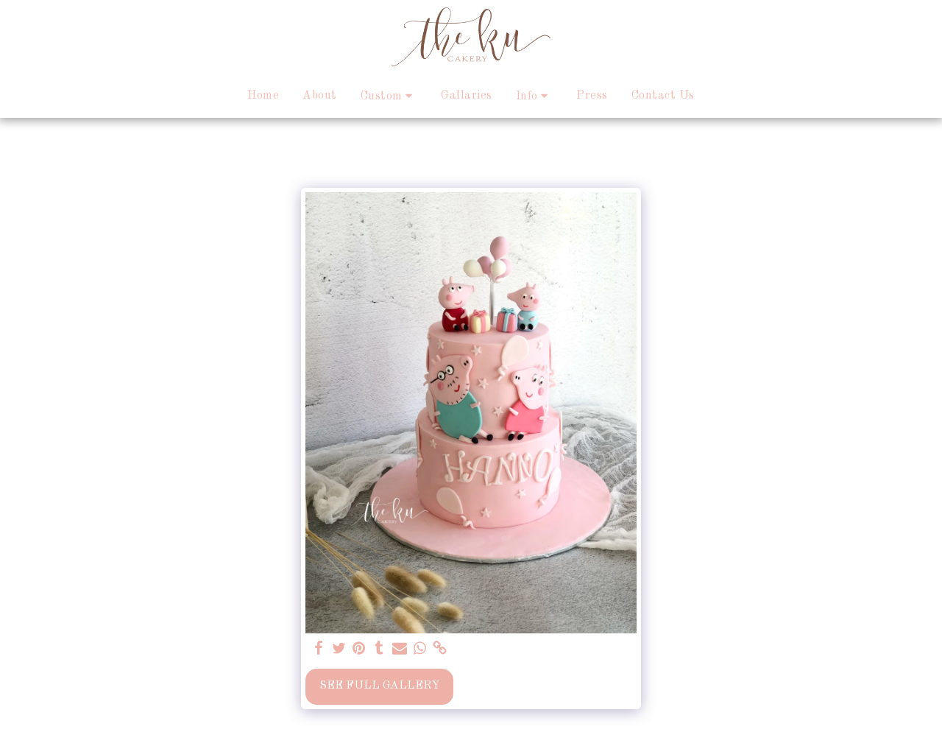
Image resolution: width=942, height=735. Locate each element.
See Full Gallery (379, 686)
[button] (389, 96)
